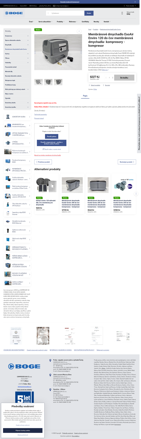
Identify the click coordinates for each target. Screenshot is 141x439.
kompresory (117, 424)
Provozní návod (39, 118)
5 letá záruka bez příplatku (24, 389)
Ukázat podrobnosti (23, 435)
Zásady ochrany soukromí (81, 433)
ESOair (95, 89)
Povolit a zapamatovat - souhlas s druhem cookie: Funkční (52, 143)
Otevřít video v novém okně (52, 149)
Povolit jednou (51, 136)
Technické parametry (40, 114)
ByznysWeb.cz (75, 436)
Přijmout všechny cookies (23, 430)
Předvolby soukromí (67, 433)
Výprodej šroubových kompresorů (69, 2)
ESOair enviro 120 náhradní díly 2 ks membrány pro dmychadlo (46, 203)
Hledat (89, 13)
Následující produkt (127, 162)
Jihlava (26, 381)
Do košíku (124, 77)
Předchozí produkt (43, 162)
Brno (29, 384)
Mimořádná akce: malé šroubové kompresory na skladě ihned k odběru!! (139, 123)
